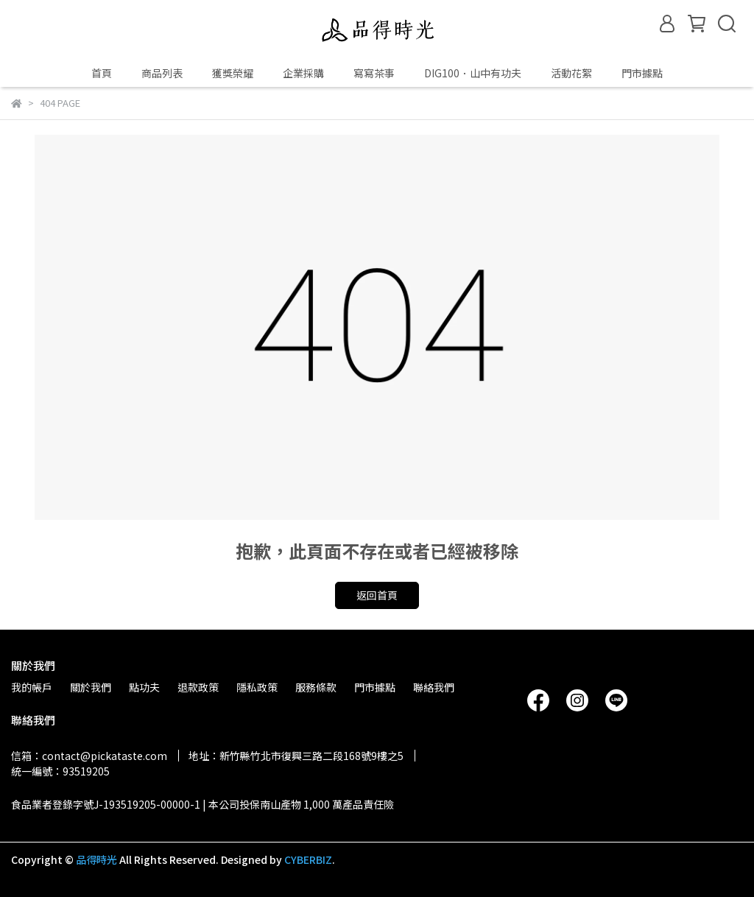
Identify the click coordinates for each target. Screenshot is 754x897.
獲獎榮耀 (232, 73)
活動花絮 (571, 73)
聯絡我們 (433, 687)
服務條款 (316, 687)
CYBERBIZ (308, 859)
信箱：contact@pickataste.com (89, 755)
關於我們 (90, 687)
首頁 (101, 73)
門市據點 (642, 73)
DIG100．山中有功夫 (472, 73)
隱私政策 (257, 687)
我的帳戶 (31, 687)
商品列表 (162, 73)
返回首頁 (377, 595)
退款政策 (198, 687)
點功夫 (144, 687)
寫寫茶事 (374, 73)
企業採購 (303, 73)
